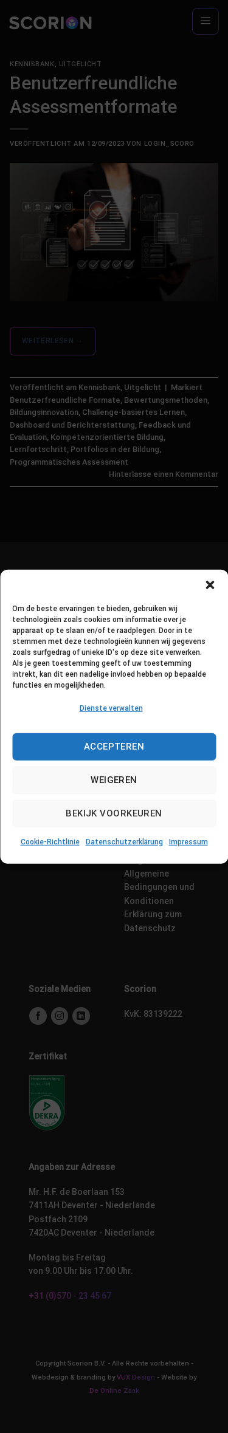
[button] (210, 584)
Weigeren (114, 780)
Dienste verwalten (111, 707)
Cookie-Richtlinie (50, 842)
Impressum (188, 842)
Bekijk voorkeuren (114, 813)
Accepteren (114, 746)
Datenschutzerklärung (124, 842)
